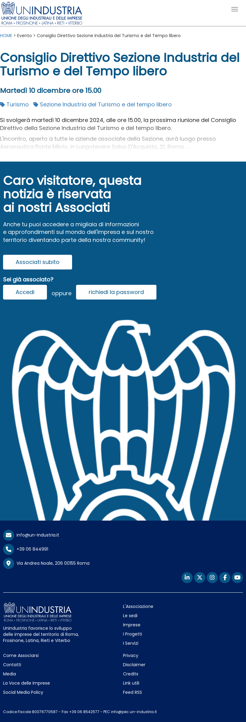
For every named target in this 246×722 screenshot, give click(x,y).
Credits (130, 674)
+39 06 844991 (25, 549)
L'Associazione (138, 606)
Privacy (130, 655)
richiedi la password (116, 292)
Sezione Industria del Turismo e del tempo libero (102, 104)
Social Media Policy (23, 692)
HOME (6, 35)
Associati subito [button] (38, 262)
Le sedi (130, 616)
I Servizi (130, 643)
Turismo (14, 104)
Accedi (25, 292)
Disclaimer (134, 665)
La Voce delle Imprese (26, 683)
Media (9, 674)
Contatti (12, 665)
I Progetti (132, 634)
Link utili (131, 683)
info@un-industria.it (31, 535)
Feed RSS (132, 692)
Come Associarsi (21, 655)
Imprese (131, 625)
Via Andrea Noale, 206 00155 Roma (46, 563)
